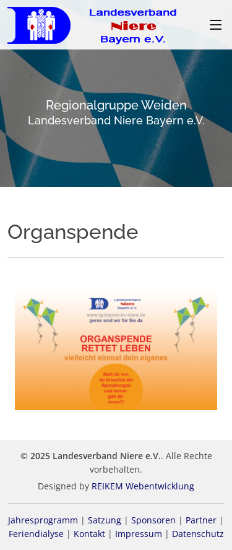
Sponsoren (153, 520)
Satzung (104, 520)
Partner (201, 520)
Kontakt (89, 533)
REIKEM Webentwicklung (143, 486)
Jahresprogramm (43, 520)
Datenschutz (198, 533)
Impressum (138, 533)
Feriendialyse (36, 533)
